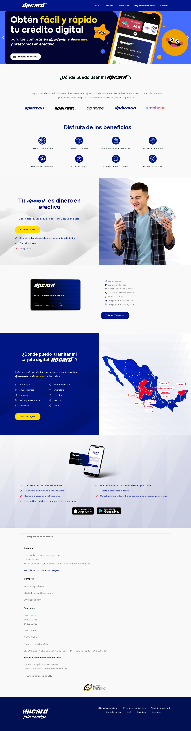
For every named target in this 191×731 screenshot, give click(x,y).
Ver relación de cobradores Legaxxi (42, 570)
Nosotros (109, 5)
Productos (124, 5)
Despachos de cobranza (40, 536)
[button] (3, 37)
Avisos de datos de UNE (39, 675)
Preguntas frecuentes (144, 5)
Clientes (164, 5)
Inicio (96, 5)
